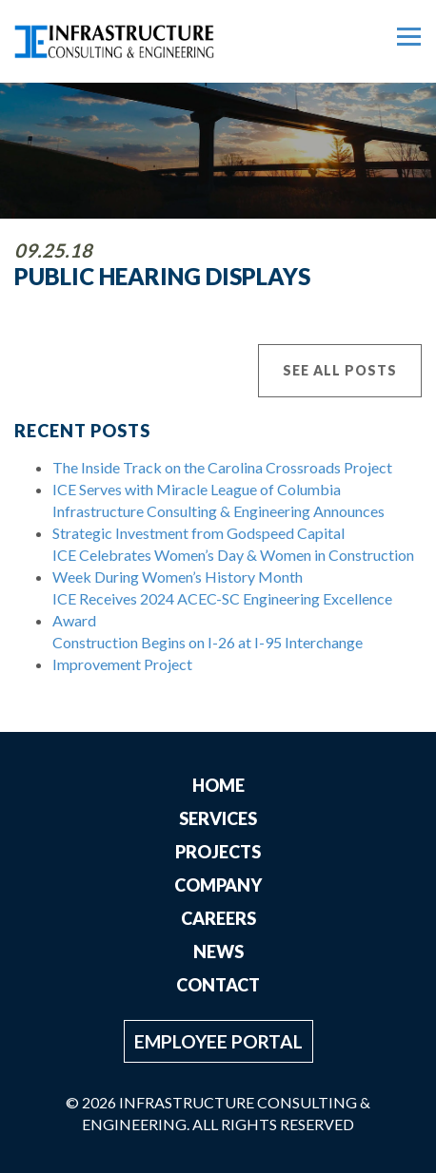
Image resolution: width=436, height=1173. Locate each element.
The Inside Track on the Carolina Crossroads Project (222, 467)
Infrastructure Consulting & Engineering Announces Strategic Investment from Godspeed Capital (218, 522)
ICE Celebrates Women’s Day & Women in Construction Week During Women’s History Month (233, 566)
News (218, 951)
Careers (218, 918)
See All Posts (340, 370)
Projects (218, 851)
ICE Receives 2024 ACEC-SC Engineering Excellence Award (222, 609)
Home (218, 785)
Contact (218, 984)
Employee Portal (218, 1041)
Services (218, 818)
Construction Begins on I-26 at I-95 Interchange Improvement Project (207, 653)
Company (218, 885)
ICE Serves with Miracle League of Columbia (196, 489)
